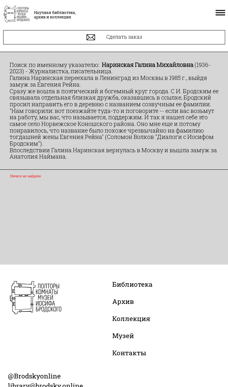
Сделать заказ (114, 37)
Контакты (129, 352)
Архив (123, 301)
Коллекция (131, 318)
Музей (123, 335)
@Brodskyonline (34, 375)
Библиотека (132, 284)
